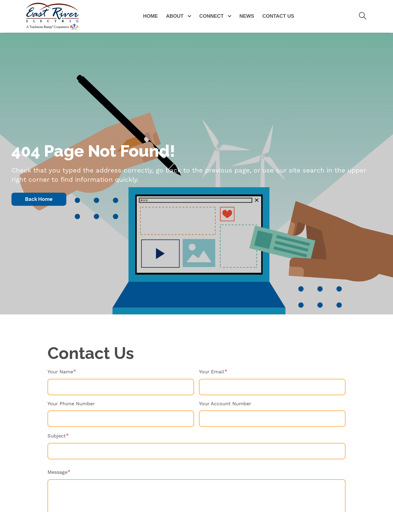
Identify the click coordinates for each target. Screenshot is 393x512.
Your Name (60, 372)
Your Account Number (225, 404)
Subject (56, 436)
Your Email (211, 372)
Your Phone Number (71, 404)
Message (57, 472)
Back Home (39, 199)
